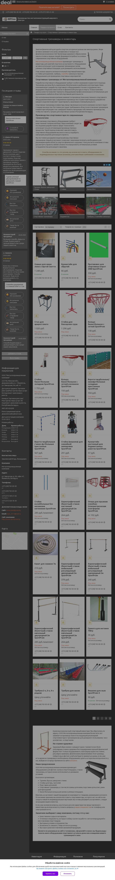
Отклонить (68, 874)
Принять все (50, 874)
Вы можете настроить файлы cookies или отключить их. (57, 868)
